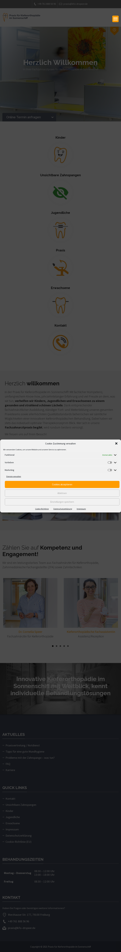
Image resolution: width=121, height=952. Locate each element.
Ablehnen (62, 493)
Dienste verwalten (13, 476)
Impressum (81, 509)
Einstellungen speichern (62, 501)
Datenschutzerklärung (62, 509)
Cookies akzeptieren (62, 484)
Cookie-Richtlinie (42, 509)
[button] (116, 443)
